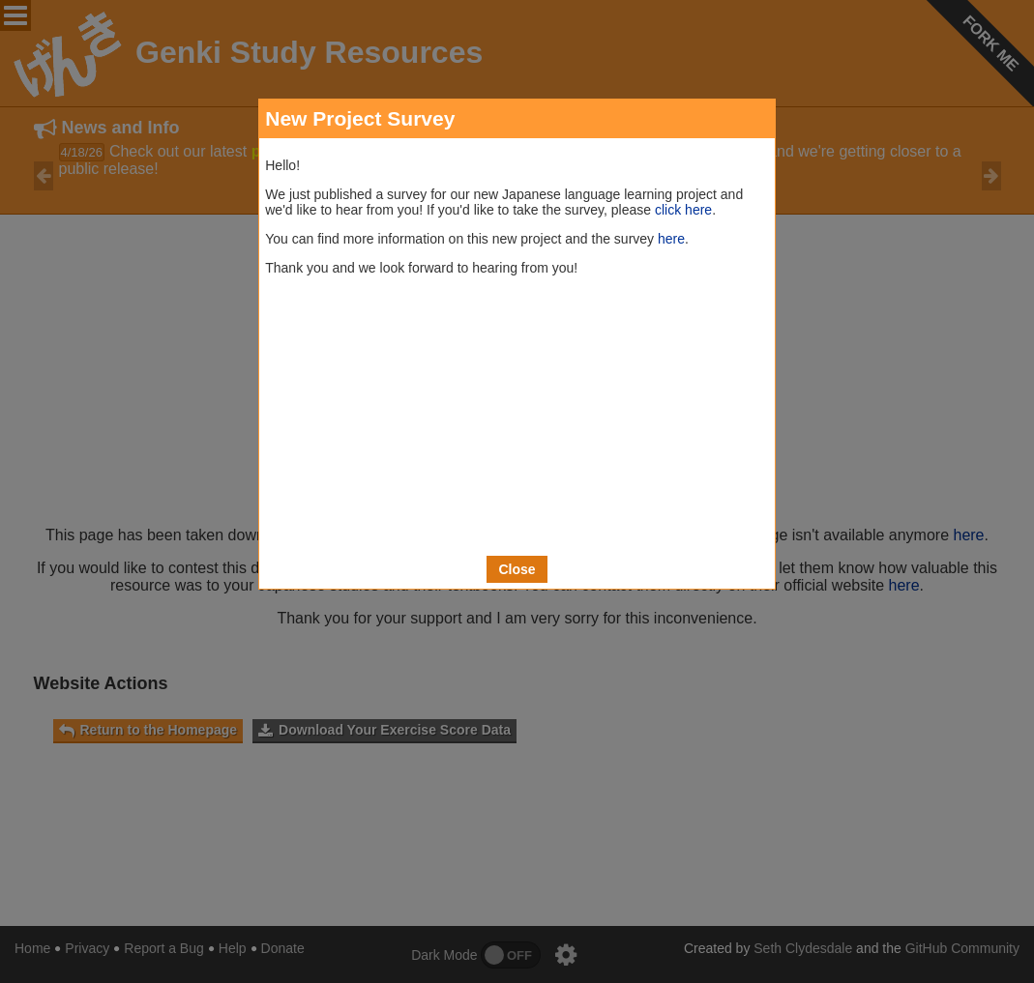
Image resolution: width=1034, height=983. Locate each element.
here (671, 238)
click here (683, 209)
